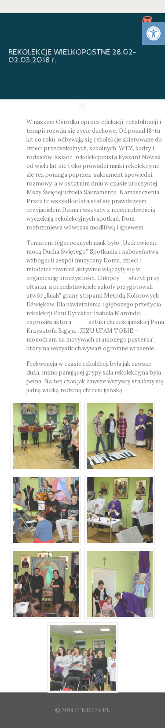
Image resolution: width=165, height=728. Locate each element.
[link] (153, 33)
